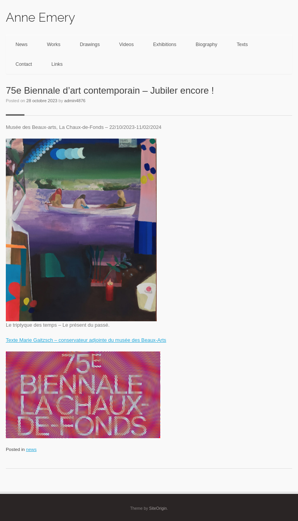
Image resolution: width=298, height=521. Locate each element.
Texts (242, 44)
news (31, 449)
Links (57, 64)
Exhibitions (165, 44)
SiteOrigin (158, 508)
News (22, 44)
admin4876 (75, 100)
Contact (24, 64)
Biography (206, 44)
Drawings (90, 44)
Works (54, 44)
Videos (126, 44)
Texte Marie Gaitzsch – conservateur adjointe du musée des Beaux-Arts (86, 340)
